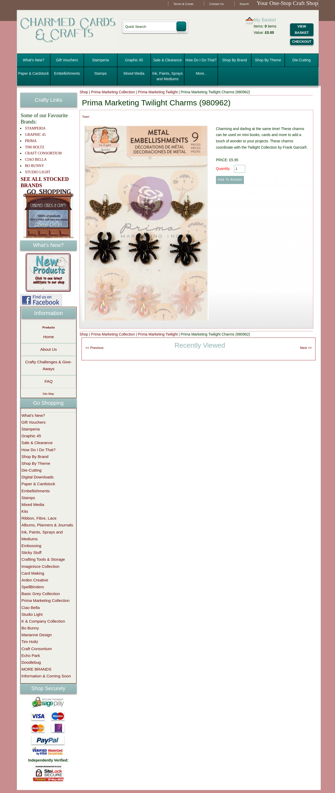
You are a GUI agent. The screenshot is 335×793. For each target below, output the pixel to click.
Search (244, 4)
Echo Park (30, 655)
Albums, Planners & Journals (47, 525)
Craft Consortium (36, 648)
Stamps (100, 73)
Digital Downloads (37, 477)
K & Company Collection (43, 621)
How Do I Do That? (201, 60)
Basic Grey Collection (40, 593)
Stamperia (100, 60)
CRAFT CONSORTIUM (43, 153)
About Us (48, 349)
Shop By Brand (234, 60)
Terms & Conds (183, 4)
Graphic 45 (134, 60)
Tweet (85, 116)
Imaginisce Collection (40, 566)
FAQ (48, 381)
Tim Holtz (29, 641)
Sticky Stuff (31, 552)
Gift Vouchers (67, 60)
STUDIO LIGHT (38, 172)
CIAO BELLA (36, 159)
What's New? (33, 60)
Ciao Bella (30, 607)
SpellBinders (32, 587)
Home (48, 337)
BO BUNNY (34, 166)
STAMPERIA (35, 128)
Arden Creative (34, 580)
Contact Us (216, 4)
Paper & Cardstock (33, 73)
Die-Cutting (301, 60)
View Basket (302, 29)
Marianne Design (36, 635)
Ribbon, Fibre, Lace (39, 518)
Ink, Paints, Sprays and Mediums (167, 76)
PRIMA (31, 141)
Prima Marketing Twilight (158, 92)
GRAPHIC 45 (35, 135)
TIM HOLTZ (34, 147)
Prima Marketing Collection (113, 92)
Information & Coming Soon (46, 676)
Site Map (48, 393)
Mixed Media (134, 73)
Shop (84, 92)
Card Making (32, 573)
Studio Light (32, 614)
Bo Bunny (30, 628)
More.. (201, 73)
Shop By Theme (268, 60)
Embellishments (67, 73)
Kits (24, 511)
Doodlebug (31, 662)
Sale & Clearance (167, 60)
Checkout (301, 42)
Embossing (31, 545)
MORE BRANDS (36, 669)
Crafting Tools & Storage (43, 559)
